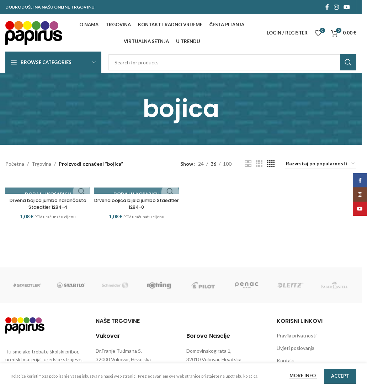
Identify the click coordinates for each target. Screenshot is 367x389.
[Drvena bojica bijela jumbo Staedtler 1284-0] (136, 186)
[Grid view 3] (259, 163)
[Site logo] (33, 32)
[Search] (232, 62)
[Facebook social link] (327, 7)
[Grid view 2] (248, 163)
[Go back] (134, 109)
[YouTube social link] (346, 7)
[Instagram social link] (336, 7)
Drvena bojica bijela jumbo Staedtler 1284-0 (136, 204)
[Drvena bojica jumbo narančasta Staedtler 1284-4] (46, 186)
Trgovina (41, 164)
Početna (14, 164)
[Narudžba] (320, 164)
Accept (340, 376)
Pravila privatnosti (297, 335)
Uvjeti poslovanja (295, 348)
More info (303, 375)
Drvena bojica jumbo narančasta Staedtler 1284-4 (46, 204)
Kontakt (286, 360)
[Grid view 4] (271, 163)
